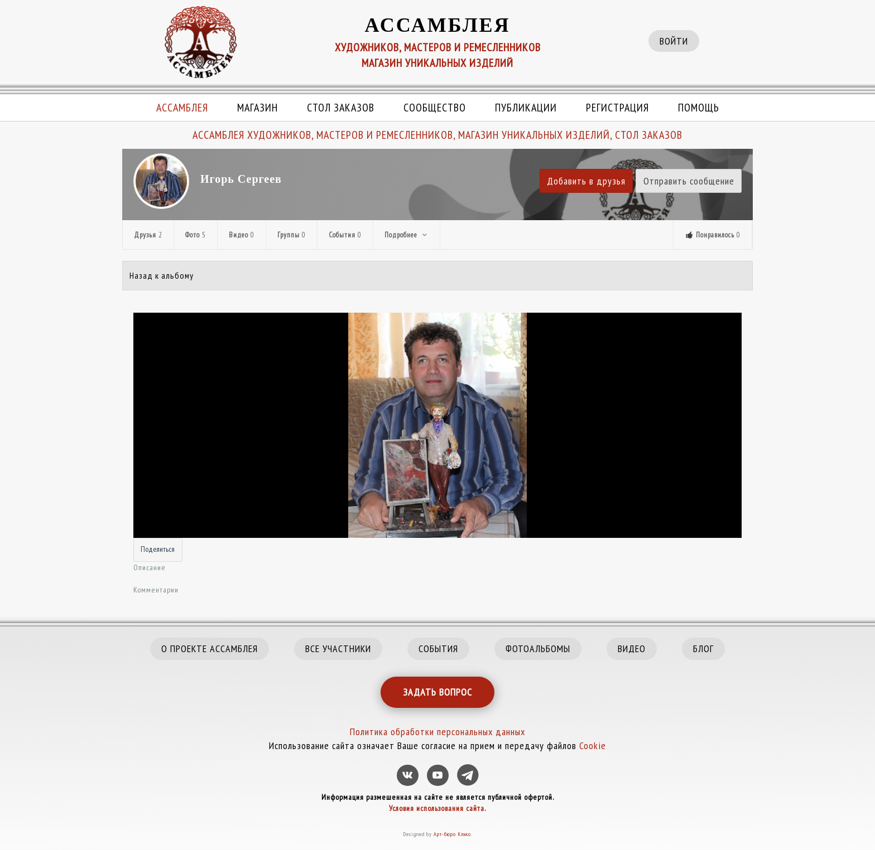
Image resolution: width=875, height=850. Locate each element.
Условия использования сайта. (437, 808)
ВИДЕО (632, 648)
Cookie (592, 745)
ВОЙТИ (674, 41)
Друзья (148, 235)
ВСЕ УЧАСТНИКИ (338, 648)
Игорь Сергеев (241, 179)
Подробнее (406, 235)
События (345, 235)
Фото (195, 235)
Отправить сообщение (688, 180)
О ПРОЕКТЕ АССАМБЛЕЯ (209, 648)
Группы (291, 235)
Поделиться (158, 549)
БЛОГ (703, 648)
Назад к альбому (161, 275)
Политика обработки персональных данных (437, 731)
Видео (241, 235)
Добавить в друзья (586, 180)
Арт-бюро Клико (452, 834)
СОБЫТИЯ (438, 648)
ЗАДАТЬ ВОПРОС (437, 692)
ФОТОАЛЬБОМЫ (538, 648)
